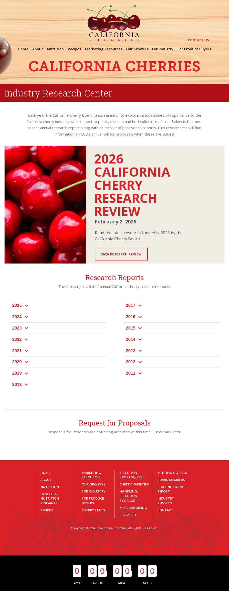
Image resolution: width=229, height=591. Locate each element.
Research (128, 514)
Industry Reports (165, 500)
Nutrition (49, 486)
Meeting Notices (172, 472)
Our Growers (93, 484)
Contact (165, 510)
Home (45, 472)
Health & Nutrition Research (49, 498)
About (46, 479)
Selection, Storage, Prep (132, 474)
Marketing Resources (91, 474)
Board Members (171, 479)
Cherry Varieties (134, 484)
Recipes (46, 510)
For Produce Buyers (93, 500)
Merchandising (133, 507)
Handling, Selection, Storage (129, 496)
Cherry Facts (93, 510)
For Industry (93, 491)
